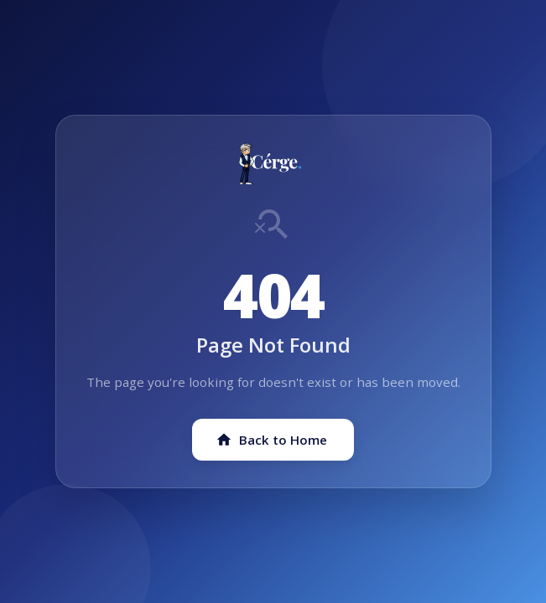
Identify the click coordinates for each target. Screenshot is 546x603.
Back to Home (271, 439)
